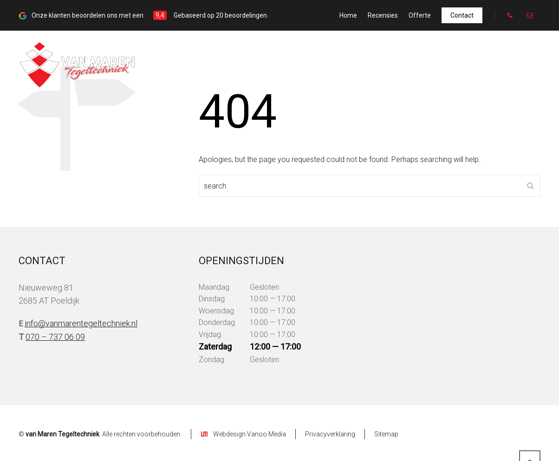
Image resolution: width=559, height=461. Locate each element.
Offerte (420, 15)
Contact (462, 15)
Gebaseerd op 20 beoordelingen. (221, 15)
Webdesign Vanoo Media (249, 434)
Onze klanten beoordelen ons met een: (87, 15)
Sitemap (386, 434)
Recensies (383, 15)
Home (348, 15)
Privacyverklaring (330, 434)
